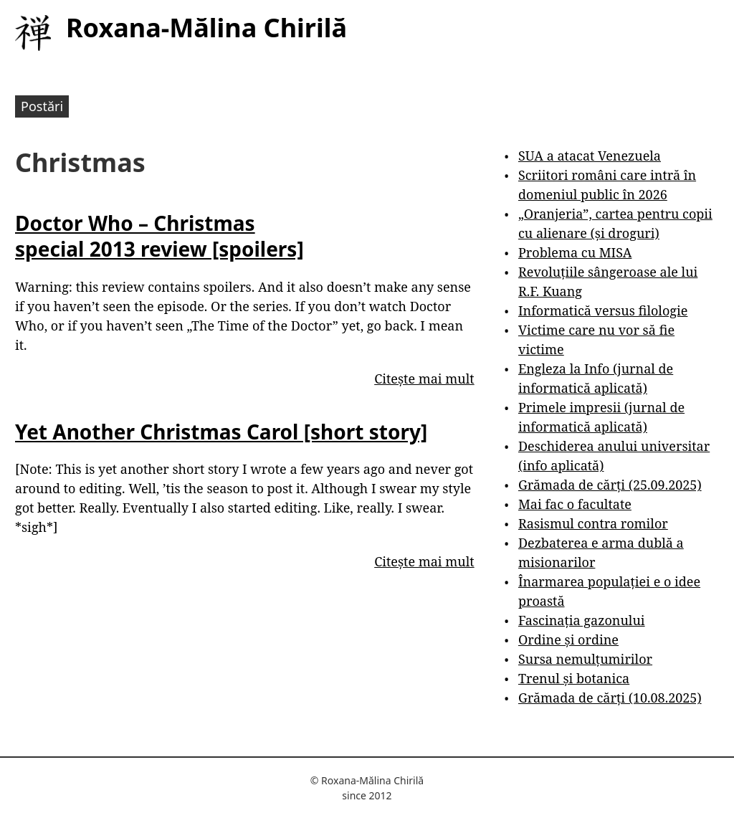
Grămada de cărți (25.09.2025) (610, 484)
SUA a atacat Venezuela (589, 155)
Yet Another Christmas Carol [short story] (221, 431)
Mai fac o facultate (574, 504)
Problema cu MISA (574, 252)
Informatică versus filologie (602, 310)
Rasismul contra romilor (593, 523)
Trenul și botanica (573, 678)
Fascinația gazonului (581, 620)
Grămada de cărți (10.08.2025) (610, 697)
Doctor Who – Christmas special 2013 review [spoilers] (159, 235)
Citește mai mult (424, 378)
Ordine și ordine (568, 639)
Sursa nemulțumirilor (585, 658)
